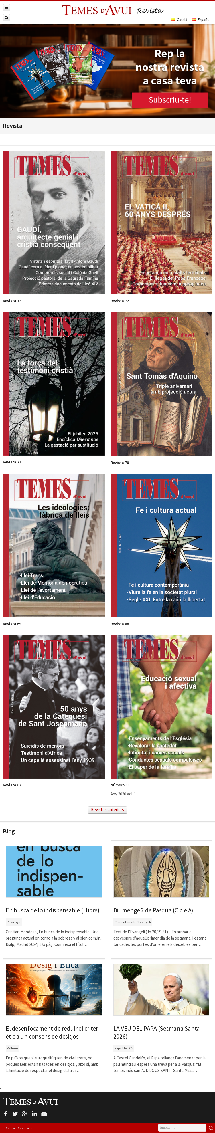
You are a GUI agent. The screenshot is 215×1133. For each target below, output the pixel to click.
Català (10, 1128)
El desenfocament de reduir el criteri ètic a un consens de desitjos (53, 1032)
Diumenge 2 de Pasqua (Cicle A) (153, 910)
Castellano (25, 1128)
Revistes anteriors (107, 809)
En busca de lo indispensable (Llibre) (53, 910)
